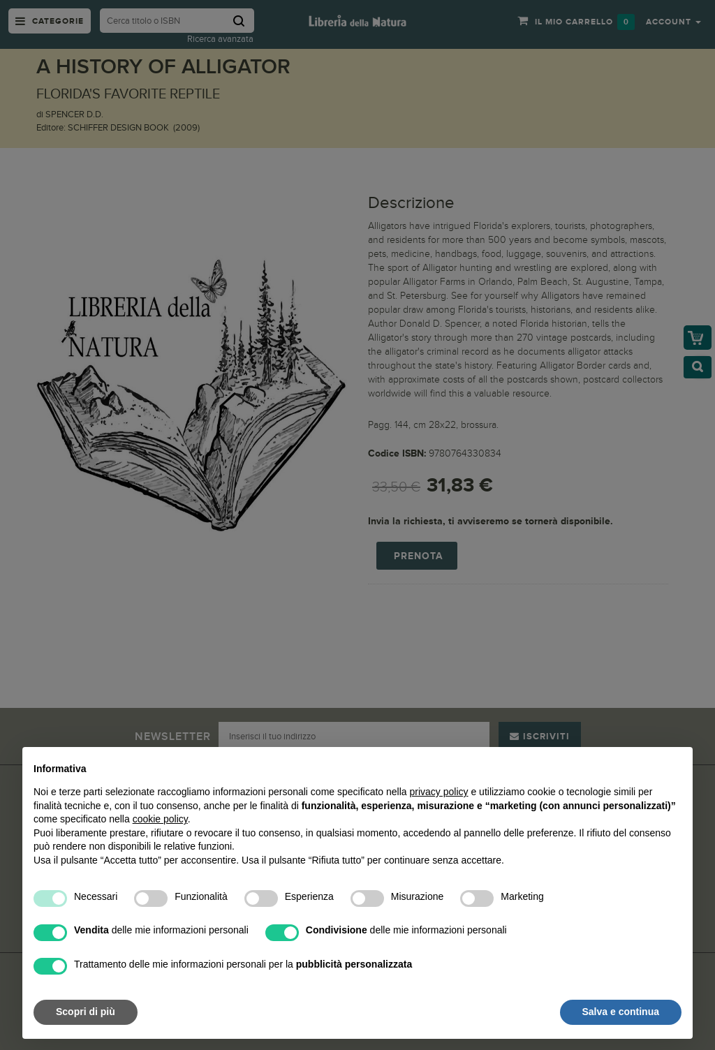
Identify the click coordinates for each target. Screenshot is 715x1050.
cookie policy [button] (160, 819)
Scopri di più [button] (85, 1011)
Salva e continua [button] (620, 1011)
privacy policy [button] (439, 791)
